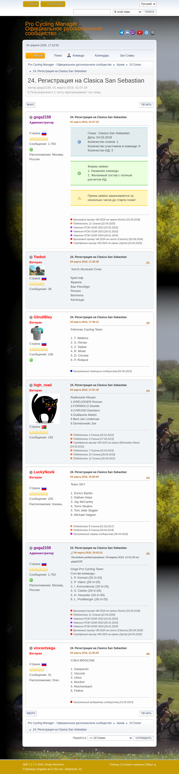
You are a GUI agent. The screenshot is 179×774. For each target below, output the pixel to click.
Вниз (30, 104)
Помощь (114, 764)
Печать (146, 104)
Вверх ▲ (151, 764)
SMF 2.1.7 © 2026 (33, 764)
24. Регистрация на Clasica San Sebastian (98, 117)
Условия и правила (133, 764)
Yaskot (40, 257)
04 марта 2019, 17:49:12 (84, 321)
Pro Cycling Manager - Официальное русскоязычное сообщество (64, 28)
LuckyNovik (44, 472)
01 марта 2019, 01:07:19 (84, 121)
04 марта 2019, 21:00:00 (84, 652)
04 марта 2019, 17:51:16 (84, 389)
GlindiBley (43, 317)
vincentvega (44, 648)
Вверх (31, 713)
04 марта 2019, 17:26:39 (84, 261)
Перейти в (79, 738)
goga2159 (42, 117)
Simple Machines (54, 764)
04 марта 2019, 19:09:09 (84, 476)
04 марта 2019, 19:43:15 (88, 552)
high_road (43, 385)
